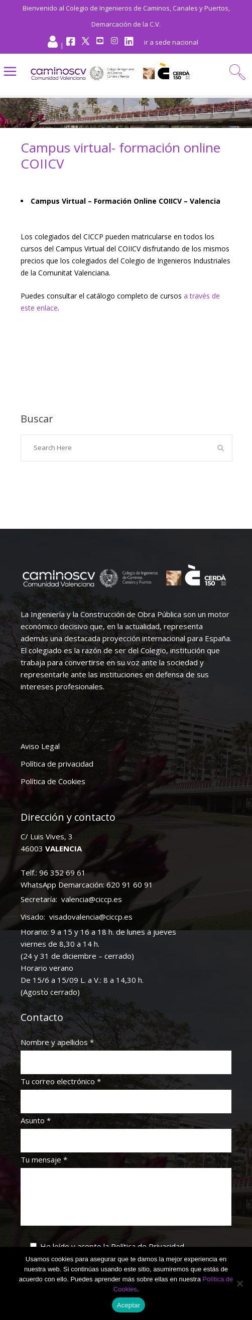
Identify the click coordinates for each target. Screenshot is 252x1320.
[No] (239, 1283)
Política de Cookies (53, 781)
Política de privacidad (57, 764)
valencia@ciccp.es (91, 899)
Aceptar (129, 1305)
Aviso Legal (40, 746)
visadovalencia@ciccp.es (91, 917)
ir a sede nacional (171, 42)
